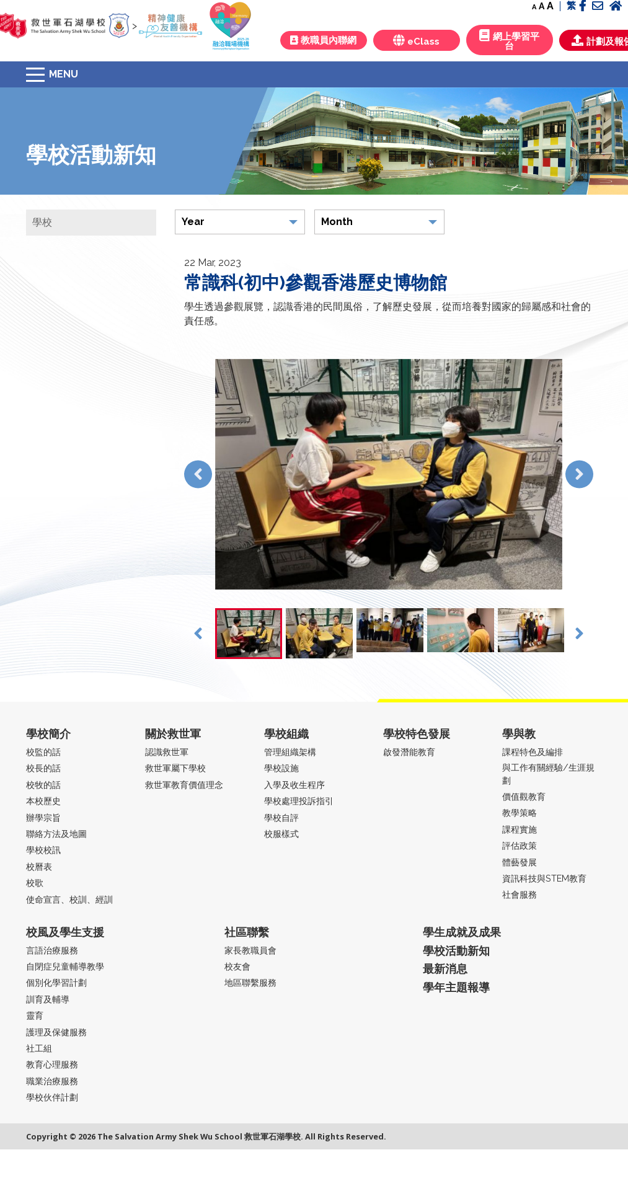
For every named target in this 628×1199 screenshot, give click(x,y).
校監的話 (43, 751)
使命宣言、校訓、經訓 (69, 899)
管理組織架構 (290, 751)
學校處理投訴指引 (299, 800)
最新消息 (445, 968)
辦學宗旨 (43, 817)
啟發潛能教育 (409, 751)
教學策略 (519, 812)
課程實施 (519, 829)
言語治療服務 (52, 950)
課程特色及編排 (532, 751)
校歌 (34, 882)
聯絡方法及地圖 (56, 833)
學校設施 (281, 768)
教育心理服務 (52, 1064)
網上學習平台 (509, 40)
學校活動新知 (456, 950)
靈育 (34, 1015)
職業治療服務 (52, 1081)
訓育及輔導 (47, 999)
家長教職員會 (250, 950)
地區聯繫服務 (250, 982)
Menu (63, 74)
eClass (416, 40)
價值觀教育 (524, 796)
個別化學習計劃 (56, 982)
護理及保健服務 (56, 1032)
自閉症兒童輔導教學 (65, 966)
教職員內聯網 (323, 40)
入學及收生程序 (294, 784)
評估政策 (519, 845)
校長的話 (43, 768)
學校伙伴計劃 (52, 1097)
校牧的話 (43, 784)
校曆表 (39, 866)
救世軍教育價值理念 (184, 784)
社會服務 (519, 894)
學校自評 (281, 817)
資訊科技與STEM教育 (544, 878)
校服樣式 (281, 833)
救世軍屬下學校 (175, 768)
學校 (42, 222)
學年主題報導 (456, 987)
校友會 (237, 966)
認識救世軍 (166, 751)
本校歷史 (43, 800)
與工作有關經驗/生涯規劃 (548, 773)
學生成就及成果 (462, 932)
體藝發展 (519, 862)
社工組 (39, 1048)
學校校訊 (43, 849)
